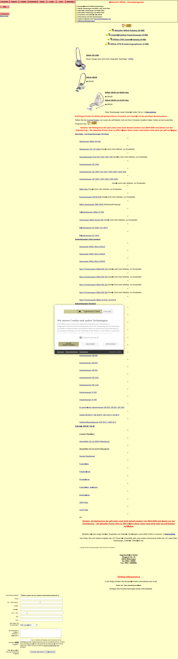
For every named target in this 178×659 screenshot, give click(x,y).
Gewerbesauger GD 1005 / (89, 172)
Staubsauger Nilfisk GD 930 (90, 141)
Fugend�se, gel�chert (88, 487)
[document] (71, 335)
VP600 (130, 59)
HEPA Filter (83, 502)
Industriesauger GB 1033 (89, 378)
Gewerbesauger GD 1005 (89, 164)
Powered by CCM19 (97, 360)
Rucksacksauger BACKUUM (90, 197)
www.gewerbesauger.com (102, 19)
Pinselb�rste (84, 479)
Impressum (42, 360)
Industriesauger (88, 392)
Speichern (93, 352)
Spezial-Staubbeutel (87, 456)
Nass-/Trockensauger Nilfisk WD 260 (93, 292)
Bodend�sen (84, 495)
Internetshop (150, 112)
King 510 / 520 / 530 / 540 (103, 157)
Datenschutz (4, 16)
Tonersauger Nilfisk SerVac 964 (91, 220)
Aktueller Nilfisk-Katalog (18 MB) (130, 30)
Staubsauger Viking (90, 149)
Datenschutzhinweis (54, 360)
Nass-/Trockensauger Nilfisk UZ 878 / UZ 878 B (97, 300)
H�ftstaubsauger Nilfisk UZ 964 (91, 212)
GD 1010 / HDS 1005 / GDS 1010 (113, 172)
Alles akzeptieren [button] (50, 352)
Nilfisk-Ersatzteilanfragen (86, 21)
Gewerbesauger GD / (89, 179)
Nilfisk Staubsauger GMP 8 (89, 204)
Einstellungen (66, 360)
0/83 (101, 204)
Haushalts (83, 157)
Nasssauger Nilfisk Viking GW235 (92, 261)
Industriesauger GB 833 (88, 363)
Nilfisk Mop (83, 189)
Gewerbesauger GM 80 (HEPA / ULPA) (94, 311)
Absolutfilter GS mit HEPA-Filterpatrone (94, 441)
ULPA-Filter (83, 510)
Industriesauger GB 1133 (89, 385)
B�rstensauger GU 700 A (89, 235)
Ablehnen (72, 352)
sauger (90, 157)
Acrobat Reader (93, 120)
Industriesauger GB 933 (88, 370)
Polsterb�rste (84, 472)
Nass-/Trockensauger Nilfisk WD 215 (93, 269)
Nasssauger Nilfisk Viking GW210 (92, 247)
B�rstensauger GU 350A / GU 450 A (93, 228)
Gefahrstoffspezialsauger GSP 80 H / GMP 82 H (97, 422)
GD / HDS (109, 179)
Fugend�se (84, 464)
